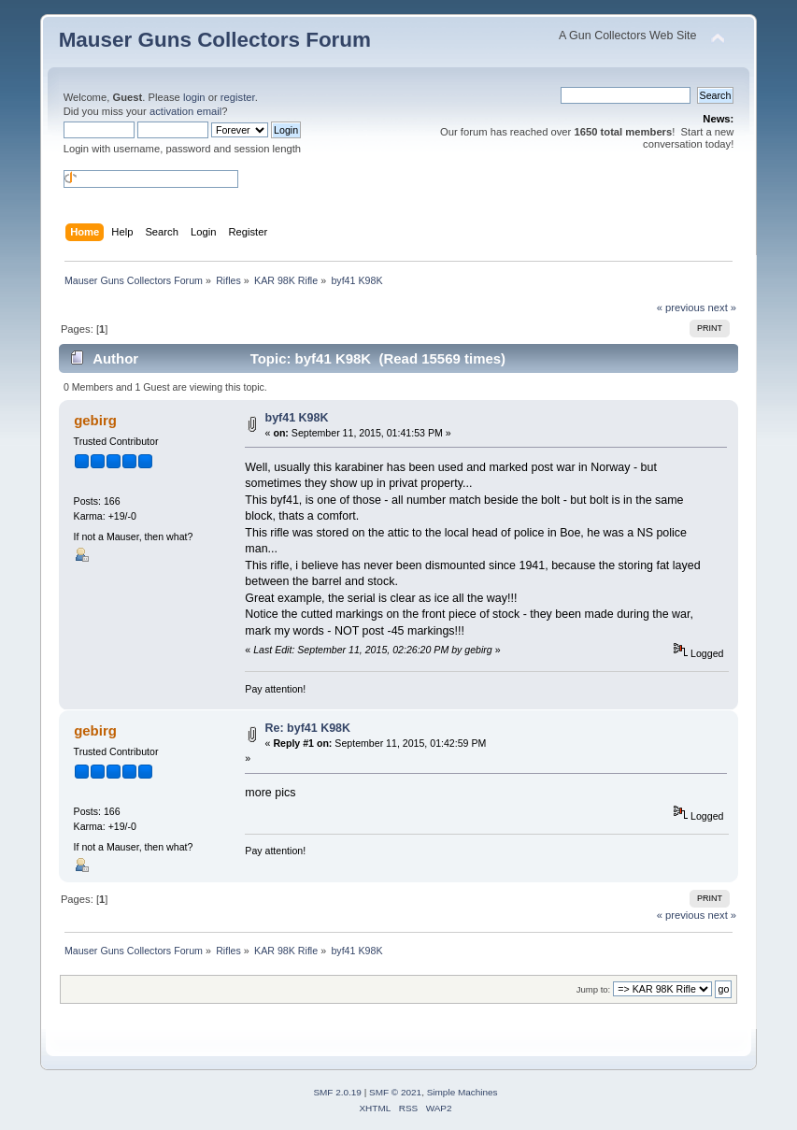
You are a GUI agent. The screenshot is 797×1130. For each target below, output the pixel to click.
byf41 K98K (297, 417)
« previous (681, 307)
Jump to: (593, 989)
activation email (185, 111)
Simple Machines (462, 1092)
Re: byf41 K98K (307, 728)
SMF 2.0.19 (337, 1092)
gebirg (95, 420)
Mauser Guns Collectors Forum (215, 39)
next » (722, 307)
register (238, 97)
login (194, 97)
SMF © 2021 (395, 1092)
